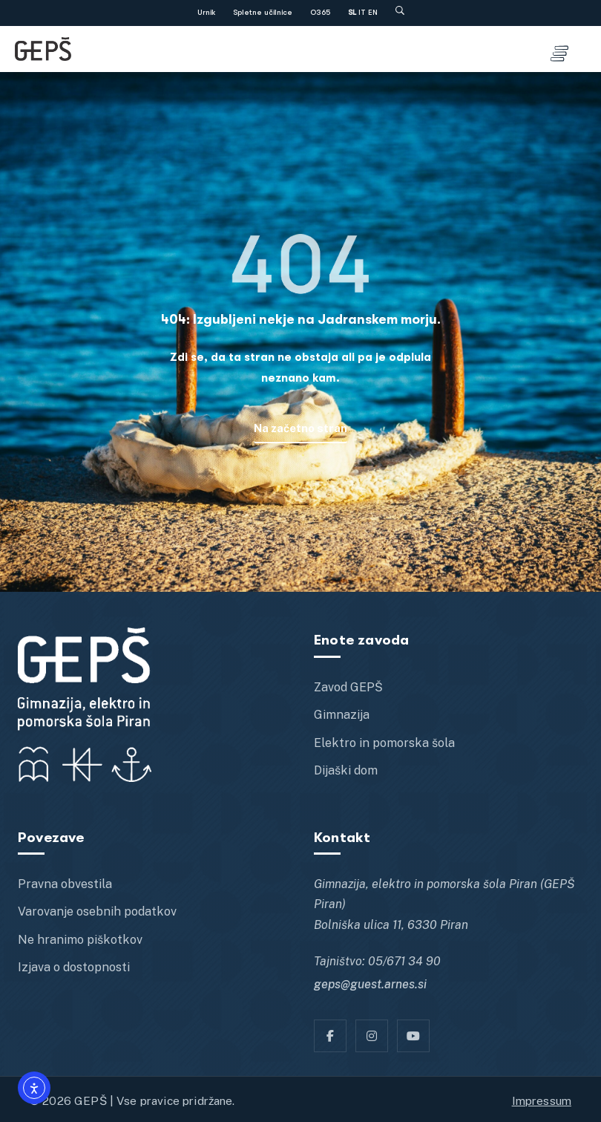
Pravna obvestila (65, 884)
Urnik (206, 12)
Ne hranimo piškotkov (80, 940)
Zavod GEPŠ (348, 687)
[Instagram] (371, 1036)
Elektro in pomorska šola (384, 743)
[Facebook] (330, 1036)
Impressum (541, 1100)
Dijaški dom (346, 770)
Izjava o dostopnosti (74, 967)
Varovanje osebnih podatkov (97, 911)
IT (362, 12)
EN (373, 12)
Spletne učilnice (262, 12)
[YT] (413, 1036)
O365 (320, 12)
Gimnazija (342, 715)
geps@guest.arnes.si (370, 984)
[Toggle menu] (559, 49)
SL (352, 12)
